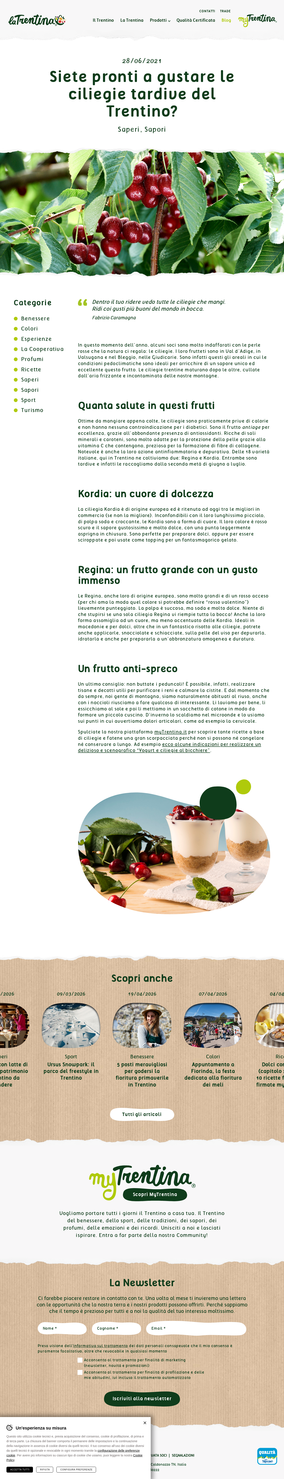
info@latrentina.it (112, 1470)
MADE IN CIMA (75, 1476)
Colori (29, 329)
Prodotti (158, 20)
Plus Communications (34, 1476)
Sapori (155, 129)
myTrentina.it (170, 732)
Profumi (32, 359)
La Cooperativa (42, 349)
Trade (225, 11)
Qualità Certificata (196, 20)
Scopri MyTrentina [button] (155, 1194)
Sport (28, 400)
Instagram (26, 1443)
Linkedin (40, 1443)
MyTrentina (257, 21)
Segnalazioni (183, 1455)
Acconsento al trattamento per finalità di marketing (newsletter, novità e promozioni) (135, 1363)
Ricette (31, 369)
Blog (226, 20)
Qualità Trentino (267, 1456)
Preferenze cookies (110, 1455)
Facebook (12, 1443)
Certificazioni (39, 1455)
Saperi (129, 129)
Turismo (32, 410)
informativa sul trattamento (100, 1346)
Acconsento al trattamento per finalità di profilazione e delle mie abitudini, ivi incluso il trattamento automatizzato (144, 1375)
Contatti (207, 11)
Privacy (63, 1455)
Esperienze (36, 339)
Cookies (81, 1455)
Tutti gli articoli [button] (142, 1114)
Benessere (35, 318)
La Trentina (37, 20)
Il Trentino (103, 20)
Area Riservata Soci (150, 1455)
